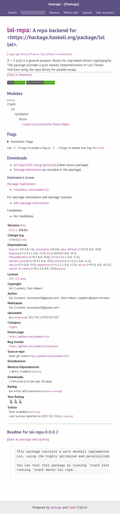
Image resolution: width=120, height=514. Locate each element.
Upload (87, 12)
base (12, 249)
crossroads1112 (38, 189)
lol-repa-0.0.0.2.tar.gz (28, 165)
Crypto (13, 327)
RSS (23, 225)
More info (98, 148)
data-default (68, 249)
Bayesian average (51, 391)
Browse (54, 12)
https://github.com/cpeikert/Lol (29, 336)
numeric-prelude (19, 261)
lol (48, 253)
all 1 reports (65, 416)
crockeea (20, 189)
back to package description (28, 439)
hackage (56, 507)
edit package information (31, 203)
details (61, 268)
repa (11, 264)
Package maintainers (21, 184)
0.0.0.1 (13, 230)
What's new (71, 12)
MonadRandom (18, 257)
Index (11, 100)
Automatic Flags (22, 141)
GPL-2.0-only (17, 278)
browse (49, 165)
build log (34, 411)
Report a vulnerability (59, 54)
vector (82, 264)
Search (13, 12)
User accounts (105, 12)
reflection (60, 261)
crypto (11, 54)
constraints (42, 249)
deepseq (14, 253)
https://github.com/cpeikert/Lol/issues (33, 346)
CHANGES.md (17, 239)
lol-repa (18, 30)
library (24, 54)
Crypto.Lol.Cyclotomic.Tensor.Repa (45, 124)
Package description (27, 169)
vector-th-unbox (19, 268)
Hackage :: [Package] (63, 4)
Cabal (72, 507)
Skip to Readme (19, 75)
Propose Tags (37, 54)
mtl (53, 257)
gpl (17, 54)
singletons (43, 264)
